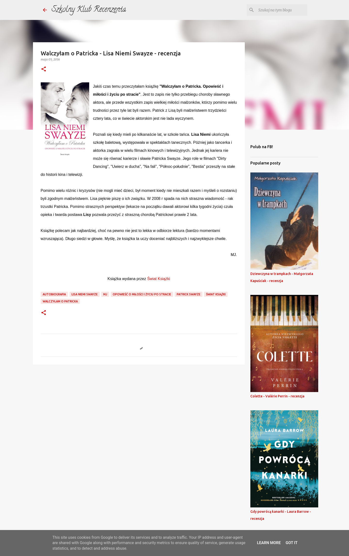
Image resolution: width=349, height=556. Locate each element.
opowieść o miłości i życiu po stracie (142, 294)
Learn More (269, 542)
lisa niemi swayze (84, 294)
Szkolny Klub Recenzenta (89, 10)
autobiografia (54, 294)
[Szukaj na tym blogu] (281, 10)
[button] (44, 69)
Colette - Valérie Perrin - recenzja (277, 396)
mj (105, 294)
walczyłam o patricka (60, 301)
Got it (291, 542)
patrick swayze (188, 294)
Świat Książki (158, 279)
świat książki (216, 294)
